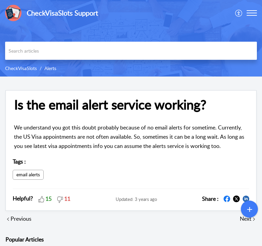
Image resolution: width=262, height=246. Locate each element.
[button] (252, 13)
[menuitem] (239, 13)
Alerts (50, 68)
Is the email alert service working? (110, 104)
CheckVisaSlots (21, 68)
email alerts (28, 174)
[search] (131, 51)
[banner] (131, 38)
